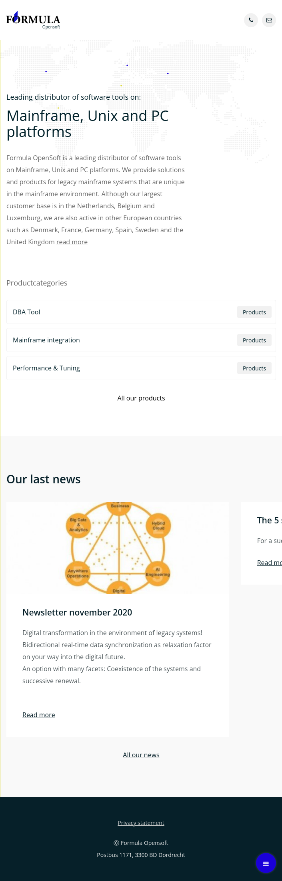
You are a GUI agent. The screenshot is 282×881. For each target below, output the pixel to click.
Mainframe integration (142, 340)
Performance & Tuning (142, 368)
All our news (141, 754)
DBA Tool (142, 312)
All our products (141, 398)
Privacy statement (141, 823)
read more (72, 241)
